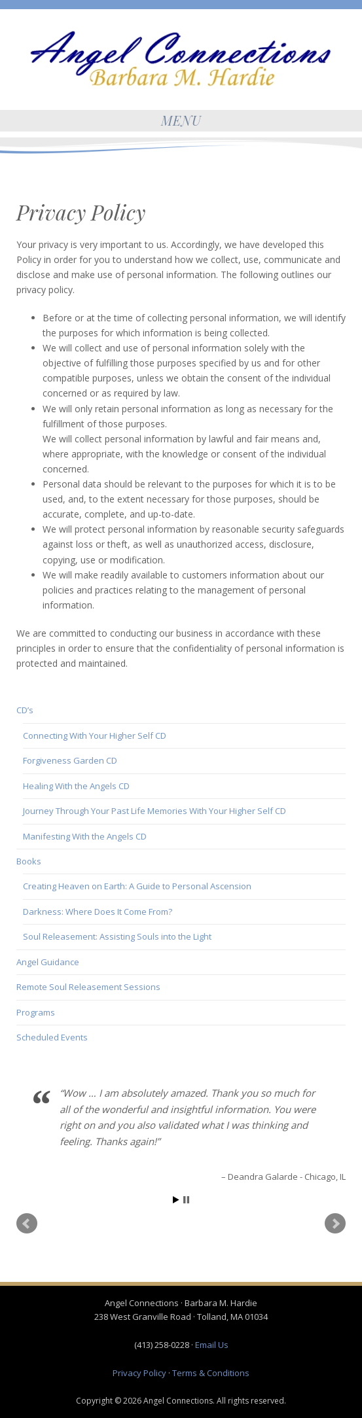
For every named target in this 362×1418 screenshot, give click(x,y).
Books (28, 861)
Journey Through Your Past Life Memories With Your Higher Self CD (154, 811)
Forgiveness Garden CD (70, 760)
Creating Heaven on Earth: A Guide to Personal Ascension (137, 886)
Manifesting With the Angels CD (85, 836)
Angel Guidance (47, 962)
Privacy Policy (139, 1373)
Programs (35, 1012)
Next (335, 1223)
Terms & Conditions (210, 1373)
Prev (26, 1223)
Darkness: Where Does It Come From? (97, 911)
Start (176, 1199)
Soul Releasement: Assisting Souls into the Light (117, 936)
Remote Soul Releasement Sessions (88, 987)
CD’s (24, 710)
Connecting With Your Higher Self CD (94, 735)
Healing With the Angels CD (76, 786)
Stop (186, 1199)
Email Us (211, 1345)
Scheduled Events (52, 1037)
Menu (181, 120)
